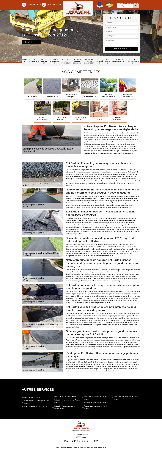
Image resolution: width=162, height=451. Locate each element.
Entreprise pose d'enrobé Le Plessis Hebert (126, 398)
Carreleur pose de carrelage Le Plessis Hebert (37, 402)
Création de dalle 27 (44, 61)
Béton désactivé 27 (99, 61)
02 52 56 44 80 (31, 4)
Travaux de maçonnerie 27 (54, 61)
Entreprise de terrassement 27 (118, 60)
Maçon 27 (24, 60)
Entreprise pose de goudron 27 (77, 61)
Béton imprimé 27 (107, 61)
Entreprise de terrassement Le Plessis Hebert (67, 401)
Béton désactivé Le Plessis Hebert (35, 407)
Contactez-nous (100, 448)
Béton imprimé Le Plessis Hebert (65, 396)
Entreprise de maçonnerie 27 (34, 60)
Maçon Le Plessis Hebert (32, 397)
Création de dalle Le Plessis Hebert (96, 402)
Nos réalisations (31, 42)
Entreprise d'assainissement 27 (132, 61)
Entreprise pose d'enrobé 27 (65, 61)
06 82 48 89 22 (51, 4)
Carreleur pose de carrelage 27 (89, 61)
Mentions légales (86, 448)
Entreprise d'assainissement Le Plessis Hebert (64, 407)
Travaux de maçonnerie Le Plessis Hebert (95, 407)
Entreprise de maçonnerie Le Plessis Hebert (96, 398)
